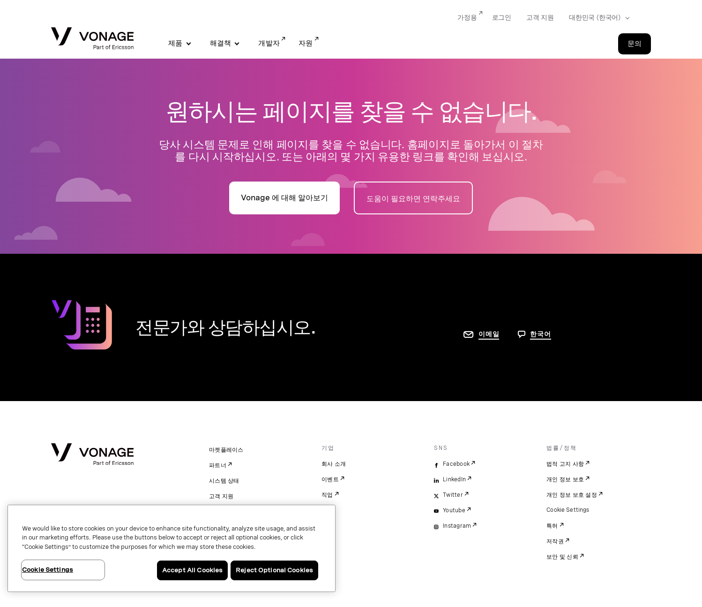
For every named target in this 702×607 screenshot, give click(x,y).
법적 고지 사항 (565, 464)
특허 (552, 526)
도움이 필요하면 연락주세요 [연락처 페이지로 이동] (413, 198)
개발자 (269, 43)
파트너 (217, 465)
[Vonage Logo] (92, 39)
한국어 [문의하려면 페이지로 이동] (540, 334)
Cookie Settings (568, 510)
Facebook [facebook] (456, 464)
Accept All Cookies (192, 570)
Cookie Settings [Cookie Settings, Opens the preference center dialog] (47, 569)
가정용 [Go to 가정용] (467, 17)
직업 (327, 495)
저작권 (555, 541)
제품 (175, 43)
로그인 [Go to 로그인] (501, 17)
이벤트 (330, 479)
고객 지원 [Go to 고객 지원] (540, 17)
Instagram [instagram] (457, 526)
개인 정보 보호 (565, 479)
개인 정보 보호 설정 (571, 495)
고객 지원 (221, 496)
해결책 (221, 43)
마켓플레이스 (226, 450)
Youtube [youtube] (454, 510)
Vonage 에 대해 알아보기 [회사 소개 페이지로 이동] (284, 197)
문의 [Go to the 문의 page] (634, 43)
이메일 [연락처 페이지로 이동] (488, 334)
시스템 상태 (224, 481)
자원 (306, 43)
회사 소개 (333, 464)
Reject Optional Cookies (274, 570)
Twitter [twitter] (453, 495)
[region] (171, 548)
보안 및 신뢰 (562, 557)
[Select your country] (596, 18)
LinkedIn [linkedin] (454, 479)
